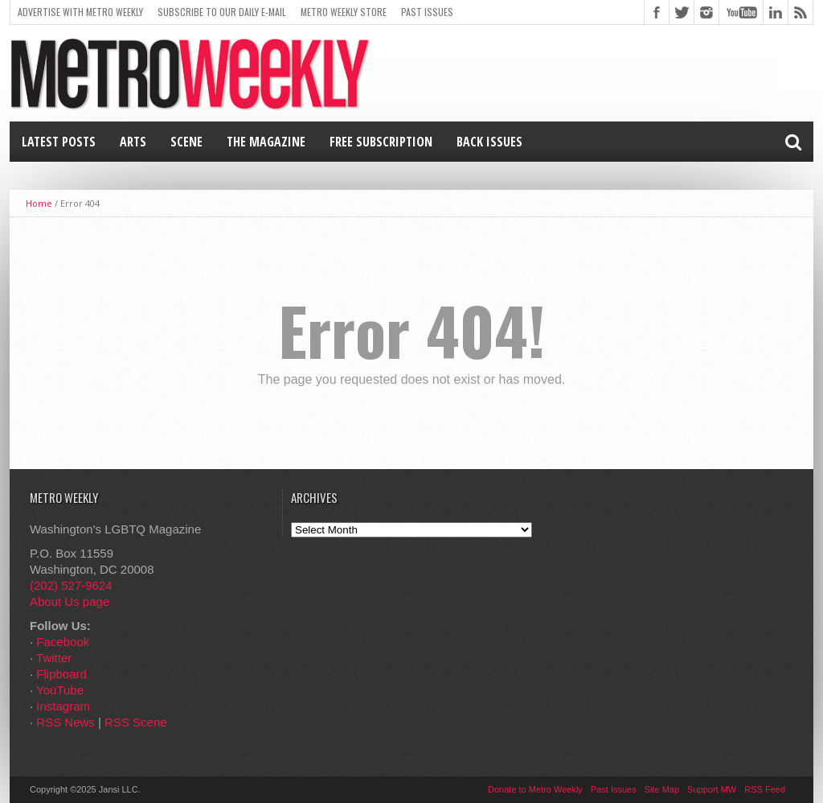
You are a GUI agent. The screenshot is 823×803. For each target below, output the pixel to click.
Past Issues (427, 12)
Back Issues (489, 141)
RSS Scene (135, 722)
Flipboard (61, 674)
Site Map (662, 789)
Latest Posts (59, 141)
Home (39, 203)
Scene (186, 141)
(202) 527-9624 (71, 585)
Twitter (54, 658)
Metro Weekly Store (344, 12)
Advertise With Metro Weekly (80, 12)
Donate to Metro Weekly (535, 789)
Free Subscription (381, 141)
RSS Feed (764, 789)
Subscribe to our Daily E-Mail (222, 12)
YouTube (60, 690)
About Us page (69, 601)
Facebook (62, 642)
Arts (133, 141)
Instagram (63, 706)
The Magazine (266, 141)
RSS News (65, 722)
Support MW (711, 789)
